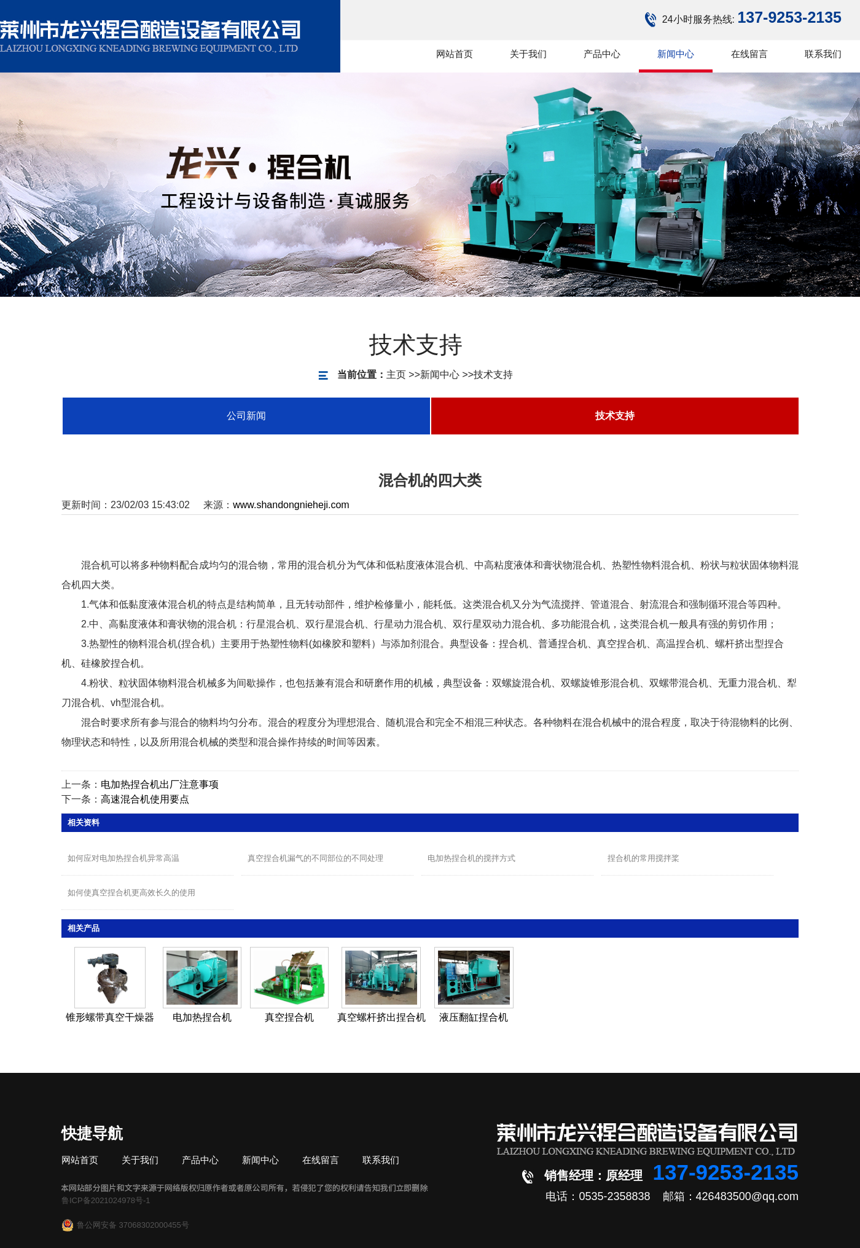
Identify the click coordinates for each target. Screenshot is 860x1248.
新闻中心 (409, 374)
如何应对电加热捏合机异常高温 (123, 858)
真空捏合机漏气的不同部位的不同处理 (315, 858)
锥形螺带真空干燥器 (110, 1017)
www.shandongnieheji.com (291, 505)
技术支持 (462, 374)
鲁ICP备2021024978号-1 (105, 1200)
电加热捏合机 (202, 1017)
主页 (365, 374)
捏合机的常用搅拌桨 (643, 858)
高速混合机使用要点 (145, 799)
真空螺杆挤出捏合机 (381, 1017)
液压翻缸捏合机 (473, 1017)
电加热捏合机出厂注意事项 (160, 784)
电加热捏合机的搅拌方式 (471, 858)
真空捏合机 (289, 1017)
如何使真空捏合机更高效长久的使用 (131, 892)
